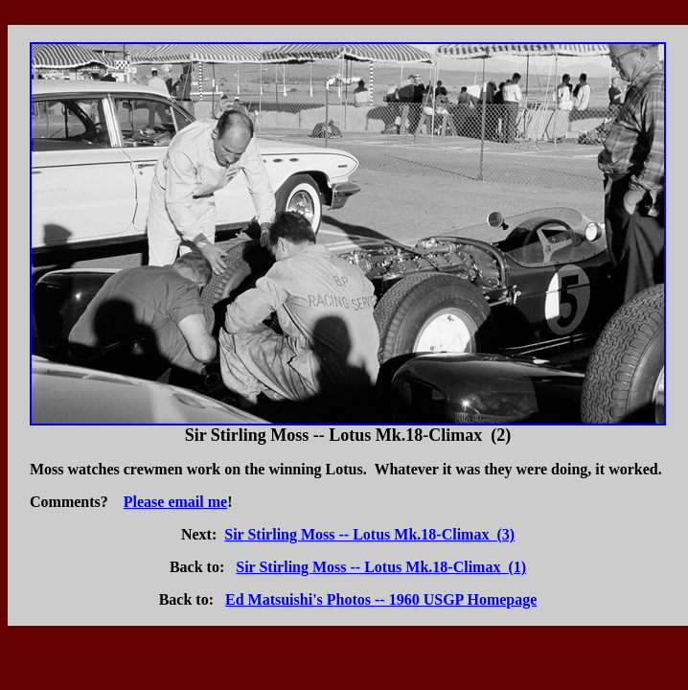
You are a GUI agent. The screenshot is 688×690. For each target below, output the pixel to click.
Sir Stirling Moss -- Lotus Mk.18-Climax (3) (369, 534)
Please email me (175, 502)
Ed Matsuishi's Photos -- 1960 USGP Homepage (381, 599)
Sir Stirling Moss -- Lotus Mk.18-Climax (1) (381, 567)
